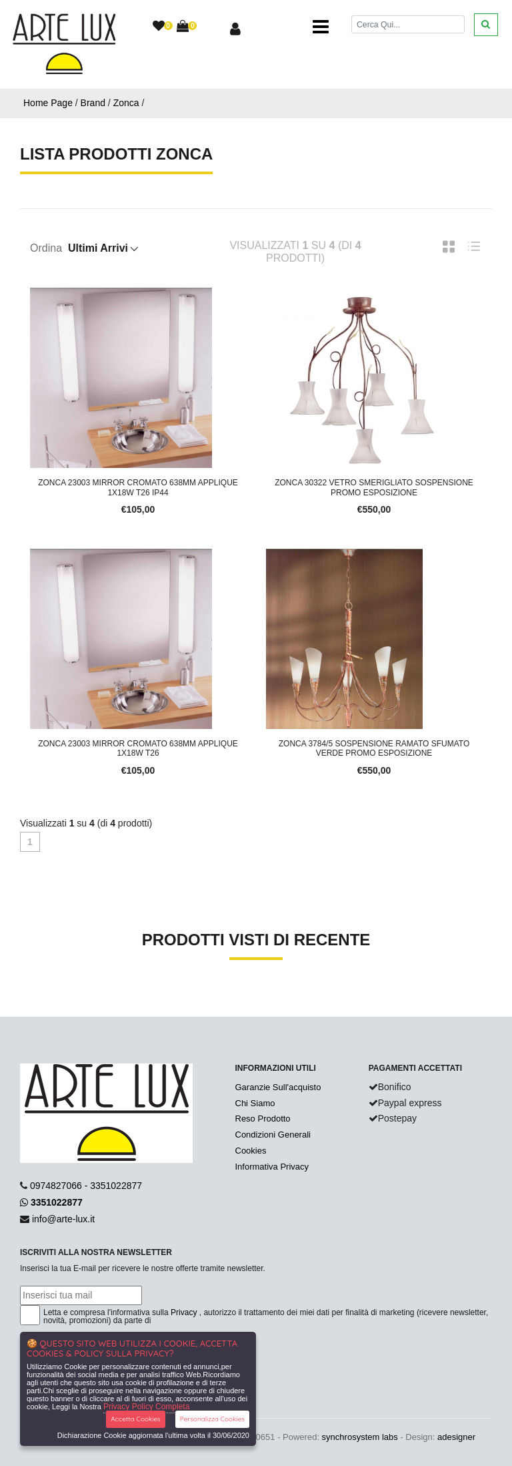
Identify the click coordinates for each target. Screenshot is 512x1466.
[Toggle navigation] (321, 27)
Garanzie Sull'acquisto (278, 1087)
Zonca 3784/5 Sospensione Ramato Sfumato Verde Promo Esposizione (374, 748)
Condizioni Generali (273, 1135)
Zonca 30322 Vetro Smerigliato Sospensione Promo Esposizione (374, 487)
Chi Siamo (255, 1103)
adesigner (456, 1437)
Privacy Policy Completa (146, 1406)
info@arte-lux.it (63, 1219)
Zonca (126, 102)
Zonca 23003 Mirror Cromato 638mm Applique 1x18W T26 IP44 (138, 487)
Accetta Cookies (136, 1419)
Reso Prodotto (263, 1119)
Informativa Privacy (272, 1167)
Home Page (48, 102)
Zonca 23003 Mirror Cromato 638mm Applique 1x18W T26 (138, 748)
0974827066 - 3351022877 (86, 1185)
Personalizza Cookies (212, 1419)
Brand (93, 102)
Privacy (184, 1312)
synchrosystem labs (360, 1437)
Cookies (251, 1151)
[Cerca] (408, 24)
